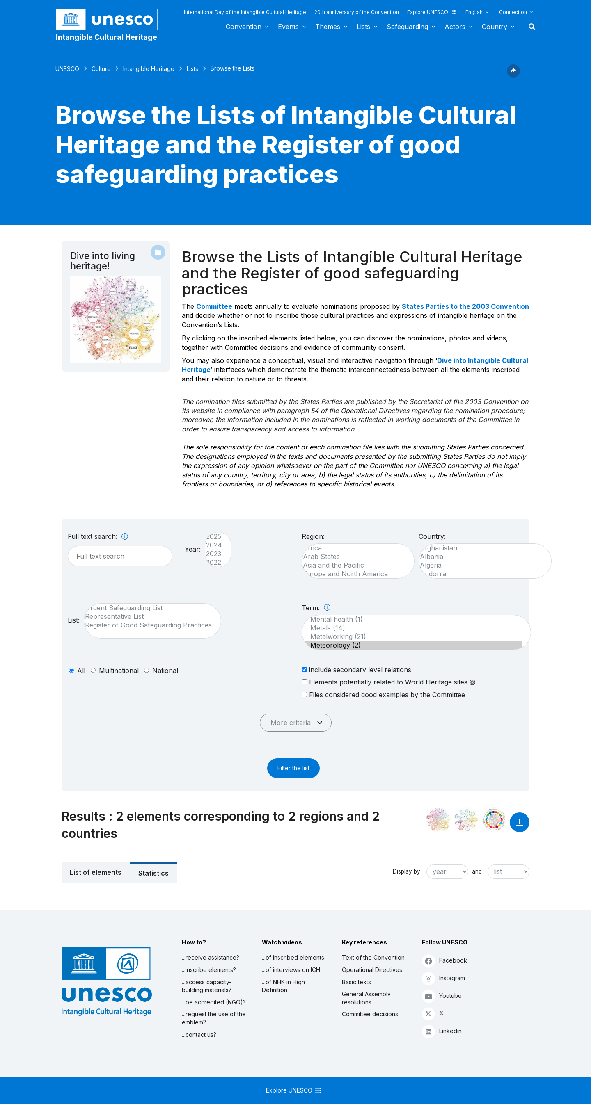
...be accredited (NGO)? (214, 1002)
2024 (214, 545)
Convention (243, 27)
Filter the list (293, 767)
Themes (327, 27)
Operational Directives (372, 969)
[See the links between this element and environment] (466, 819)
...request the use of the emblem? (214, 1018)
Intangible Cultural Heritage (106, 37)
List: (74, 620)
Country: (432, 536)
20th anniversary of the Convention (356, 12)
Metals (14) (412, 628)
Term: (316, 608)
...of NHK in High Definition (283, 986)
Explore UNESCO (432, 12)
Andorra (481, 574)
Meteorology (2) (412, 645)
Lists (363, 27)
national (165, 670)
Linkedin (442, 1031)
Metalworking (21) (412, 636)
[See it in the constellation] (438, 819)
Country (494, 27)
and (476, 871)
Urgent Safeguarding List (148, 608)
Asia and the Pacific (354, 565)
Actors (454, 27)
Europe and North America (354, 574)
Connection (513, 12)
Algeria (481, 565)
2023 (214, 554)
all (81, 670)
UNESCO (67, 68)
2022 (214, 562)
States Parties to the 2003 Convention (465, 306)
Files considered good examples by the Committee (383, 694)
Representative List (148, 616)
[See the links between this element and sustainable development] (494, 819)
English (474, 12)
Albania (481, 556)
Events (288, 27)
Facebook (444, 960)
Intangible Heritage (148, 68)
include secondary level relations (356, 669)
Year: (193, 549)
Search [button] (529, 27)
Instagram (443, 978)
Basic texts (356, 982)
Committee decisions (370, 1013)
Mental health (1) (412, 619)
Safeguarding (407, 27)
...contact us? (199, 1034)
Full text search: (98, 536)
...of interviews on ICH (291, 969)
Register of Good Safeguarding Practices (148, 625)
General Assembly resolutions (366, 998)
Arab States (354, 556)
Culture (101, 68)
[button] (513, 75)
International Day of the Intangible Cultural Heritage (245, 12)
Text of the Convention (373, 957)
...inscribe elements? (209, 969)
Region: (313, 536)
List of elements (95, 872)
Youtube (442, 996)
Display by (406, 871)
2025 (214, 536)
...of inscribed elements (293, 957)
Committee (214, 306)
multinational (119, 670)
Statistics (153, 873)
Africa (354, 548)
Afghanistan (481, 548)
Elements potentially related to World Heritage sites (388, 682)
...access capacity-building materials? (206, 986)
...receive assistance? (210, 957)
